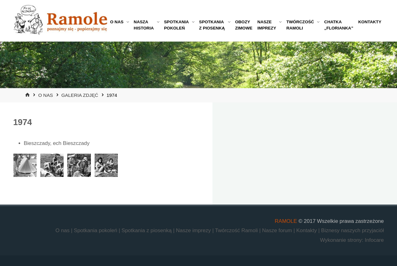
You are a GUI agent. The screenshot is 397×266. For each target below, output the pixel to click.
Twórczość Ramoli (237, 230)
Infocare (374, 240)
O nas (45, 95)
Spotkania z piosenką (147, 230)
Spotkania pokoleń (96, 230)
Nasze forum (277, 230)
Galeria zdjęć (79, 95)
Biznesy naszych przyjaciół (352, 230)
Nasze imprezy (194, 230)
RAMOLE (286, 221)
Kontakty (307, 230)
